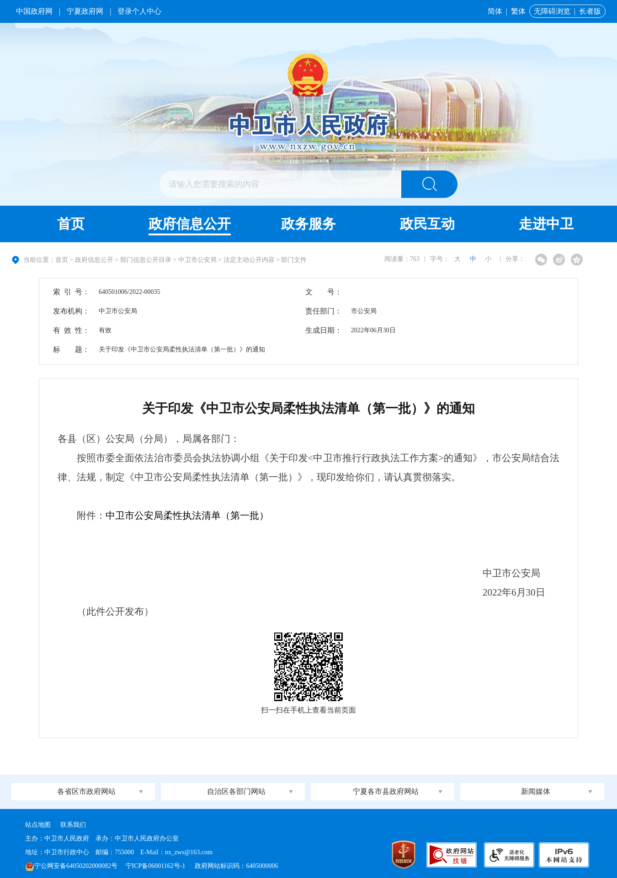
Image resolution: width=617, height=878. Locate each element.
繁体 (518, 11)
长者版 (590, 11)
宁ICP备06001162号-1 (156, 865)
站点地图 (38, 824)
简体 (495, 11)
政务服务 (308, 223)
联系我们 (73, 824)
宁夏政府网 (85, 11)
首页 (71, 223)
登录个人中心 (139, 11)
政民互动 (427, 223)
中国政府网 (34, 11)
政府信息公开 (190, 223)
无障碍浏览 (552, 11)
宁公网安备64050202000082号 (71, 865)
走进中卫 (546, 223)
